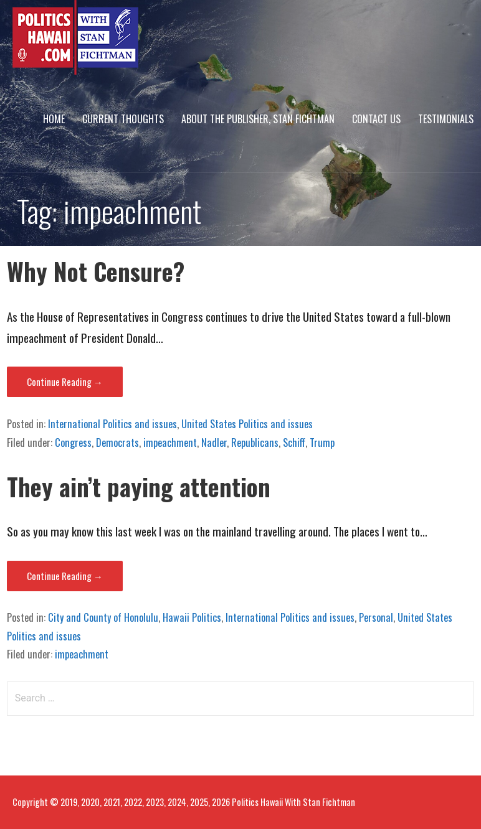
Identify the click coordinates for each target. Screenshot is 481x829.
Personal (376, 617)
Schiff (294, 442)
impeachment (170, 442)
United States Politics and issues (247, 423)
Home (54, 118)
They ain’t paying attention (138, 486)
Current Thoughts (123, 118)
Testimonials (446, 118)
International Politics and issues (112, 423)
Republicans (255, 442)
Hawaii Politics (192, 617)
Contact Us (376, 118)
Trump (322, 442)
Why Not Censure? (95, 271)
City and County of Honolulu (103, 617)
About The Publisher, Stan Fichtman (258, 118)
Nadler (214, 442)
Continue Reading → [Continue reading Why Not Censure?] (65, 381)
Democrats (117, 442)
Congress (73, 442)
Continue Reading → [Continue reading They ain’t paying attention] (65, 576)
